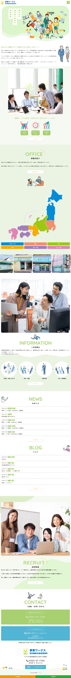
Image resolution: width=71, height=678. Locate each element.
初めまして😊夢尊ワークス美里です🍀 (11, 471)
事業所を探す (35, 172)
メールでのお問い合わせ (37, 667)
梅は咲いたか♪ (5, 477)
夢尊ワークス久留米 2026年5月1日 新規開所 (12, 410)
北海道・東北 (12, 244)
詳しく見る (35, 139)
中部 (59, 244)
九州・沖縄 (58, 247)
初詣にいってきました (7, 482)
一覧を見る (35, 439)
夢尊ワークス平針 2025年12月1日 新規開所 (12, 434)
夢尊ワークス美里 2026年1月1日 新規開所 (12, 422)
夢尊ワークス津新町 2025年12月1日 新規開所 (13, 428)
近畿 (12, 247)
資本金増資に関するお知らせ (8, 416)
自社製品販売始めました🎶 (8, 465)
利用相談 (18, 676)
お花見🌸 (4, 459)
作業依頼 (53, 676)
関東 (35, 244)
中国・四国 (35, 247)
